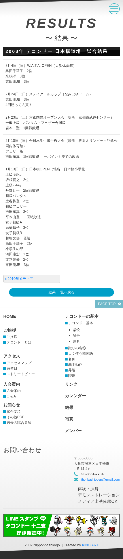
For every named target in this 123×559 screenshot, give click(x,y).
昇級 (71, 370)
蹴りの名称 (77, 348)
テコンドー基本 (80, 323)
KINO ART (90, 545)
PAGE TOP (107, 304)
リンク (71, 384)
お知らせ (11, 405)
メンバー (73, 430)
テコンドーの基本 (81, 316)
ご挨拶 (9, 330)
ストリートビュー (21, 374)
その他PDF (15, 417)
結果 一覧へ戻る (61, 292)
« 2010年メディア (19, 279)
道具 (76, 341)
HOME (9, 316)
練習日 (12, 368)
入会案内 (11, 384)
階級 (71, 376)
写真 (69, 419)
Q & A (11, 396)
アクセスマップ (19, 363)
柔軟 (76, 330)
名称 (71, 359)
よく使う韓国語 (80, 353)
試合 (76, 335)
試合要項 (14, 411)
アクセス (11, 356)
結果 (69, 407)
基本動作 (75, 364)
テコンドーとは (19, 342)
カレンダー (75, 395)
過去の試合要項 (19, 422)
